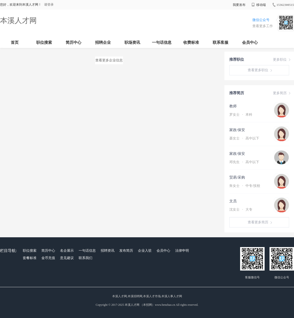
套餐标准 (30, 258)
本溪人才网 (18, 20)
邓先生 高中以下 (244, 162)
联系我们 (85, 258)
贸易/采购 (237, 177)
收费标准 (191, 42)
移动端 (259, 5)
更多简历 (282, 93)
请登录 (49, 4)
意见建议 (67, 258)
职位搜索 (44, 42)
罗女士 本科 (240, 114)
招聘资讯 (107, 250)
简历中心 (73, 42)
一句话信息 (162, 42)
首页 (15, 42)
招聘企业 (103, 42)
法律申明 (182, 250)
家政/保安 (237, 130)
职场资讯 (132, 42)
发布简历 (126, 250)
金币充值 (48, 258)
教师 (233, 106)
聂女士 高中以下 (244, 138)
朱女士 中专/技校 (244, 186)
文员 (233, 201)
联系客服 (220, 42)
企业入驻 (145, 250)
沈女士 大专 (240, 209)
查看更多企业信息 (109, 60)
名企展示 (67, 250)
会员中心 (250, 42)
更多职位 (282, 59)
